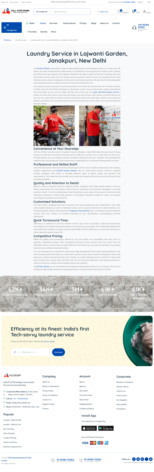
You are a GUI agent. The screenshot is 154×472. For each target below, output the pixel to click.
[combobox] (43, 12)
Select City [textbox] (104, 12)
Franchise (32, 32)
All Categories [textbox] (41, 12)
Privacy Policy (48, 427)
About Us (4, 2)
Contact (116, 23)
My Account (14, 2)
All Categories (11, 27)
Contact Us (46, 436)
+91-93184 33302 (128, 2)
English (141, 2)
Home (43, 23)
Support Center (48, 441)
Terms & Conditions (50, 432)
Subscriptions (69, 23)
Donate (43, 32)
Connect (56, 352)
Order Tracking (26, 2)
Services (54, 23)
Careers (45, 445)
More (54, 32)
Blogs (93, 23)
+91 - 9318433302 (20, 433)
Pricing (83, 23)
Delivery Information (50, 423)
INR (150, 2)
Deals (31, 23)
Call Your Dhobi (50, 341)
